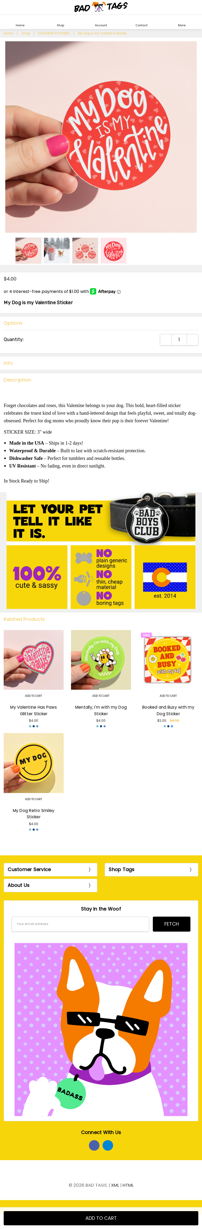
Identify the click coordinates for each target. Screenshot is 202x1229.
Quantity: (14, 339)
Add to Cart (33, 696)
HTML (128, 1185)
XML (115, 1185)
